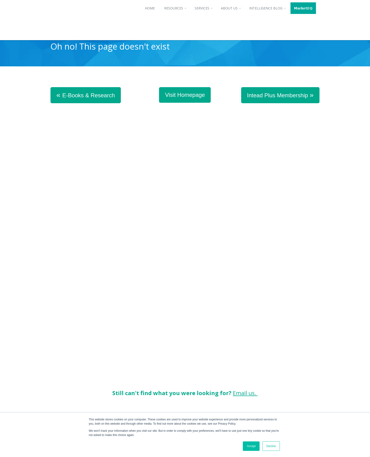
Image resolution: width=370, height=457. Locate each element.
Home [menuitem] (150, 8)
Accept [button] (251, 446)
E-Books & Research (85, 95)
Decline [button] (271, 446)
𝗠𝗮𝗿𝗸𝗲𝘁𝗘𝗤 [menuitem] (303, 8)
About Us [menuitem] (229, 8)
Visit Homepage (185, 95)
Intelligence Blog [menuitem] (265, 8)
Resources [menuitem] (173, 8)
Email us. (245, 295)
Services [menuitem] (202, 8)
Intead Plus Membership (280, 95)
